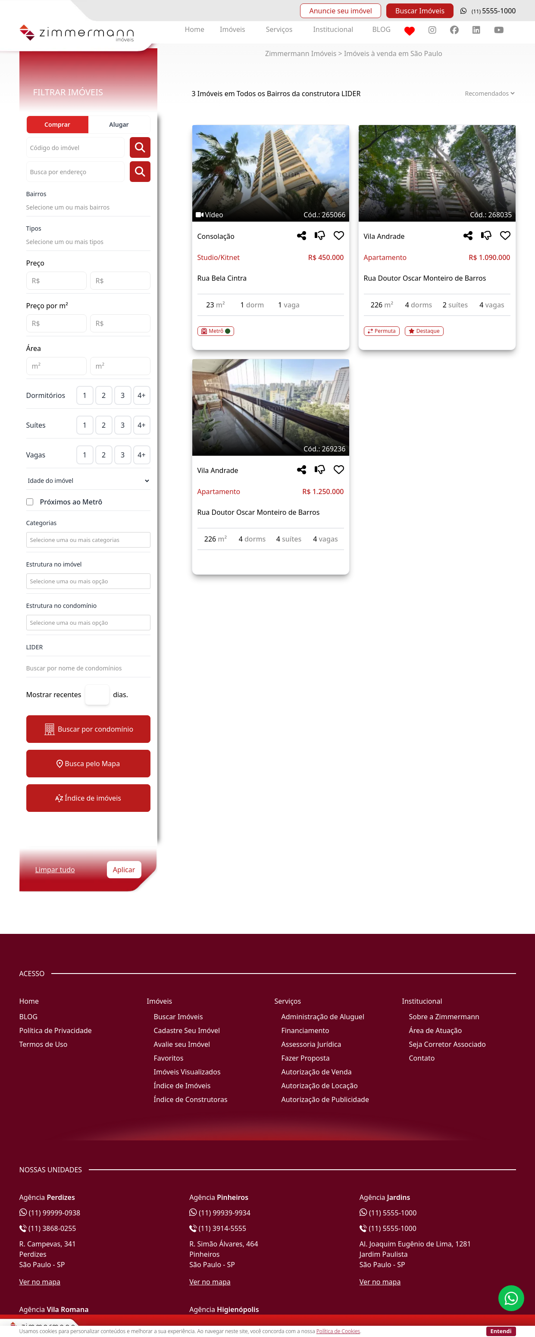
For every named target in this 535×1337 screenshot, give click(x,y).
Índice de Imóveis (182, 1085)
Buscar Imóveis (419, 11)
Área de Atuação (435, 1030)
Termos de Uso (43, 1044)
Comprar (57, 124)
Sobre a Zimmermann (444, 1016)
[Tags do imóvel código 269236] (270, 449)
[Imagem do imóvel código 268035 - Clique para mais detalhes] (437, 173)
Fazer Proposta (306, 1058)
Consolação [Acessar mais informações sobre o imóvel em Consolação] (216, 236)
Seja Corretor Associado (447, 1044)
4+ (141, 395)
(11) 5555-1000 (388, 1213)
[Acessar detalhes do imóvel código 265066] (270, 326)
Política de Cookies (338, 1331)
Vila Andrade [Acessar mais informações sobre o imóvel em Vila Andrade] (384, 236)
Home (195, 29)
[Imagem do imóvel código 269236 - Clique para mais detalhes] (270, 407)
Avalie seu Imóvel (182, 1044)
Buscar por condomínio (88, 729)
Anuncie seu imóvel (340, 11)
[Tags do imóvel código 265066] (270, 215)
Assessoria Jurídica (311, 1044)
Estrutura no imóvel (54, 564)
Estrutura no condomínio (61, 605)
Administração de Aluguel (323, 1016)
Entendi (501, 1331)
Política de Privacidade (55, 1030)
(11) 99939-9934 (219, 1213)
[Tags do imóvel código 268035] (437, 215)
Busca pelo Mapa (88, 763)
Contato (422, 1058)
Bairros (36, 194)
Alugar (118, 124)
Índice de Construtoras (191, 1099)
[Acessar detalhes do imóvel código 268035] (437, 326)
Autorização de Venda (317, 1072)
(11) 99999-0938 (50, 1213)
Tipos (33, 228)
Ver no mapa (40, 1282)
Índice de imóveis (88, 798)
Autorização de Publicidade (325, 1099)
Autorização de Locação (320, 1085)
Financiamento (305, 1030)
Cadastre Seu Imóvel (187, 1030)
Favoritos (169, 1058)
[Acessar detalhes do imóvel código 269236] (270, 555)
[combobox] (87, 540)
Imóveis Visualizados (187, 1072)
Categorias (41, 523)
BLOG (381, 29)
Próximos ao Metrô (71, 502)
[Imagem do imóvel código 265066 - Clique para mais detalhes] (270, 173)
